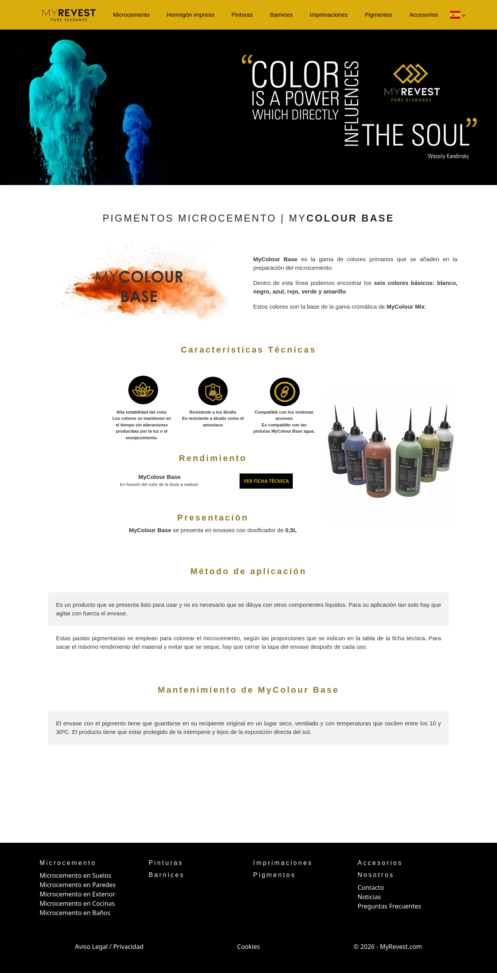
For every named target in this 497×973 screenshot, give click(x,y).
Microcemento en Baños (75, 912)
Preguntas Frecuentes (389, 906)
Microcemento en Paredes (78, 884)
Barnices (281, 14)
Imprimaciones (329, 14)
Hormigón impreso (190, 14)
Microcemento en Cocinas (77, 903)
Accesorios (423, 14)
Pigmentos (378, 14)
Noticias (369, 897)
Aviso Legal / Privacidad (109, 946)
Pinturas (242, 14)
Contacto (371, 887)
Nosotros (376, 875)
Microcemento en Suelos (75, 875)
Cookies (248, 946)
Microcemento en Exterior (77, 894)
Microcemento (131, 14)
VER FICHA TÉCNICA (266, 481)
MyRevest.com (401, 946)
